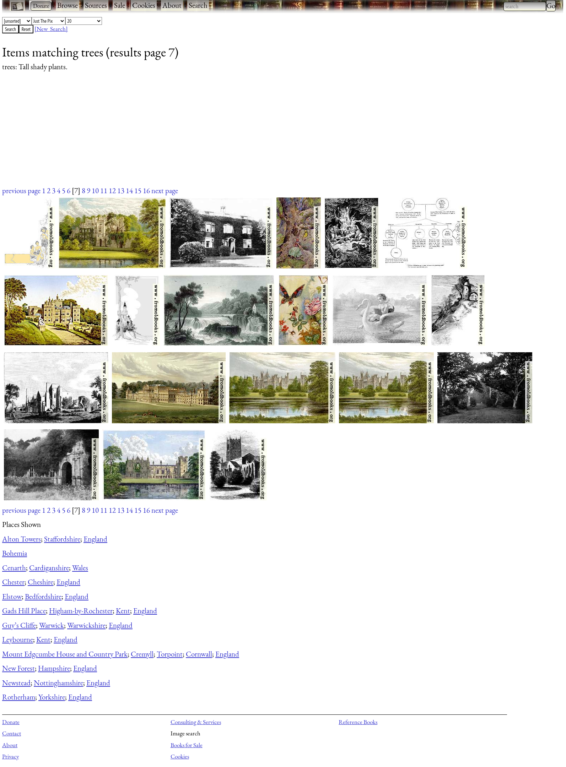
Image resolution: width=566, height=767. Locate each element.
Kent (123, 610)
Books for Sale (187, 745)
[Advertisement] (215, 135)
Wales (80, 567)
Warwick (51, 625)
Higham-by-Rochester (81, 610)
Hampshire (54, 668)
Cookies (143, 5)
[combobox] (524, 6)
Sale (119, 5)
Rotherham (18, 697)
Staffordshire (62, 539)
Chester (13, 582)
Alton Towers (21, 539)
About (172, 5)
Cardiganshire (49, 567)
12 (112, 190)
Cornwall (199, 654)
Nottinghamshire (58, 682)
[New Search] (51, 29)
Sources (96, 5)
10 (95, 190)
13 (120, 190)
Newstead (16, 682)
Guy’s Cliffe (19, 625)
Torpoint (170, 654)
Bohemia (14, 553)
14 (129, 190)
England (95, 539)
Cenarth (14, 567)
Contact (11, 733)
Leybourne (17, 639)
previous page (21, 190)
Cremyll (142, 654)
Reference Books (358, 722)
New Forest (18, 668)
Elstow (12, 596)
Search (198, 5)
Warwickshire (86, 625)
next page (164, 190)
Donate (11, 722)
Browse (67, 5)
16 (146, 190)
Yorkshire (51, 697)
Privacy (10, 756)
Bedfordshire (43, 596)
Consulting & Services (196, 722)
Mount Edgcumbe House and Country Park (65, 654)
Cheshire (40, 582)
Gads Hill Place (24, 610)
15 (137, 190)
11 (103, 190)
